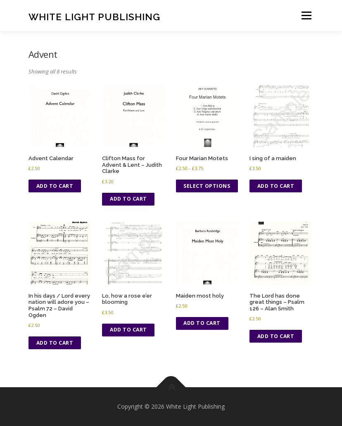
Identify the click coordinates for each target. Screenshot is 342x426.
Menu (306, 15)
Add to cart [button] (55, 185)
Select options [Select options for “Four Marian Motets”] (206, 185)
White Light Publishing (94, 16)
